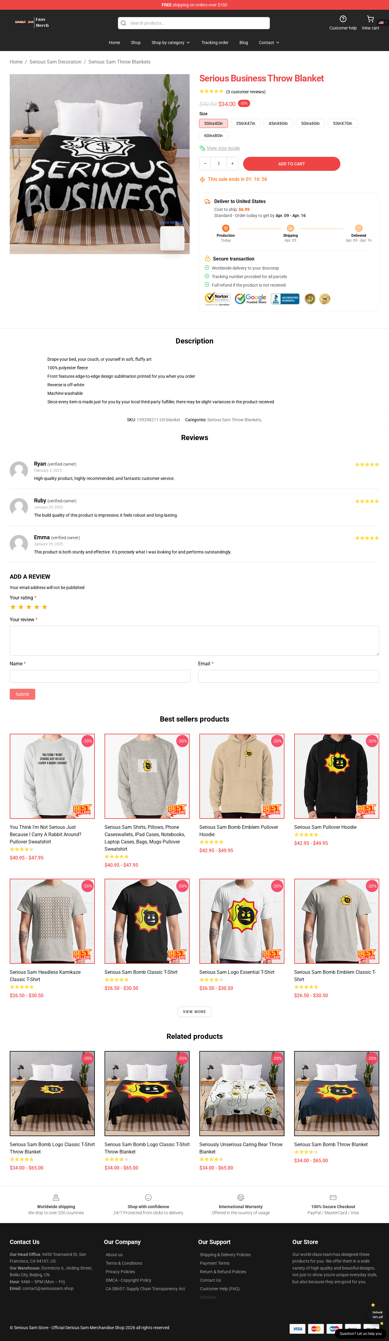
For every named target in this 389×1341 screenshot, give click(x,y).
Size (203, 113)
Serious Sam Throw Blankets (119, 62)
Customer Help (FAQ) (220, 1288)
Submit (22, 694)
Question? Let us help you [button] (361, 1334)
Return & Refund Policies (223, 1271)
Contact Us (210, 1280)
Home (16, 62)
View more (194, 1012)
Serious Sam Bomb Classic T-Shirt (141, 972)
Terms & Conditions (124, 1263)
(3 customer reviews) (246, 91)
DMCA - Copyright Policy (128, 1280)
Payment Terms (214, 1263)
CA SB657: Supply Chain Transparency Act (145, 1288)
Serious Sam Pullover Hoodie (325, 827)
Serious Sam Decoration (55, 62)
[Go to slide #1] (83, 269)
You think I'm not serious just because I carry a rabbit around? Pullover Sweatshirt (45, 834)
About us (114, 1254)
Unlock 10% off (377, 1315)
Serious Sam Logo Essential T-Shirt (236, 972)
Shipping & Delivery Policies (225, 1254)
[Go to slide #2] (115, 269)
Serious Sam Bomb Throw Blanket (331, 1144)
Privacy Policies (120, 1271)
